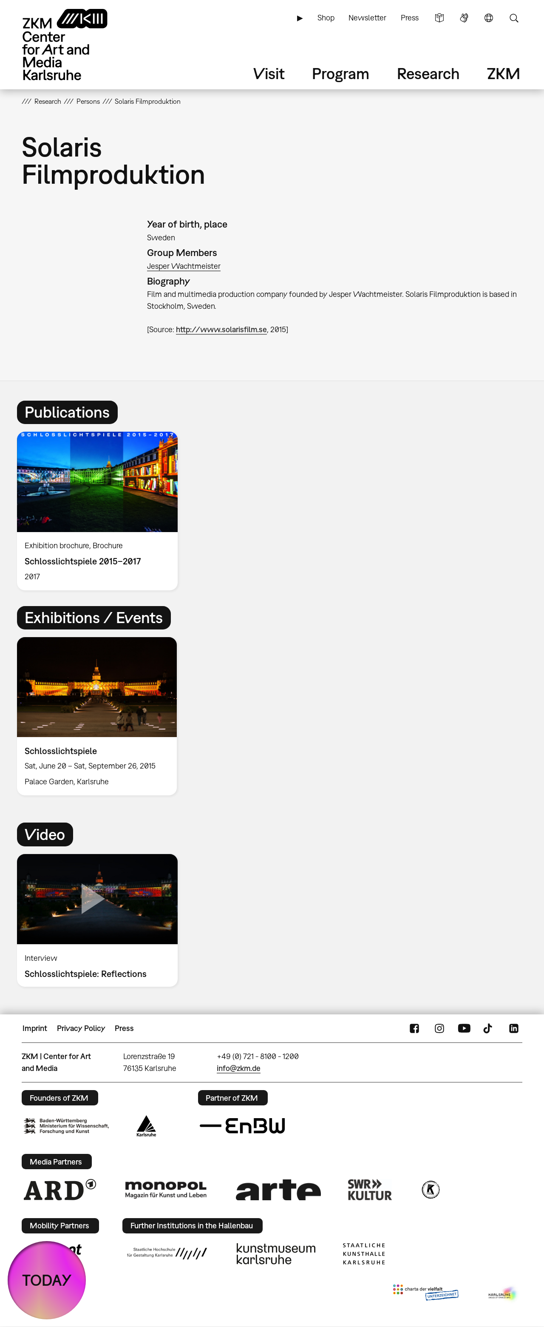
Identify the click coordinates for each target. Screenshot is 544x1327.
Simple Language (439, 18)
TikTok (488, 1028)
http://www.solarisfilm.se (221, 329)
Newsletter (367, 17)
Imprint (35, 1028)
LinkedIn (513, 1028)
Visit (269, 73)
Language (488, 18)
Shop (325, 17)
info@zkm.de (239, 1068)
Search (513, 18)
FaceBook (414, 1028)
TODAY (47, 1280)
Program (340, 73)
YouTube (464, 1028)
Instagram (439, 1028)
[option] (101, 511)
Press (410, 17)
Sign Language (464, 18)
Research (428, 73)
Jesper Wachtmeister (184, 266)
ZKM (503, 73)
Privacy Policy (81, 1028)
